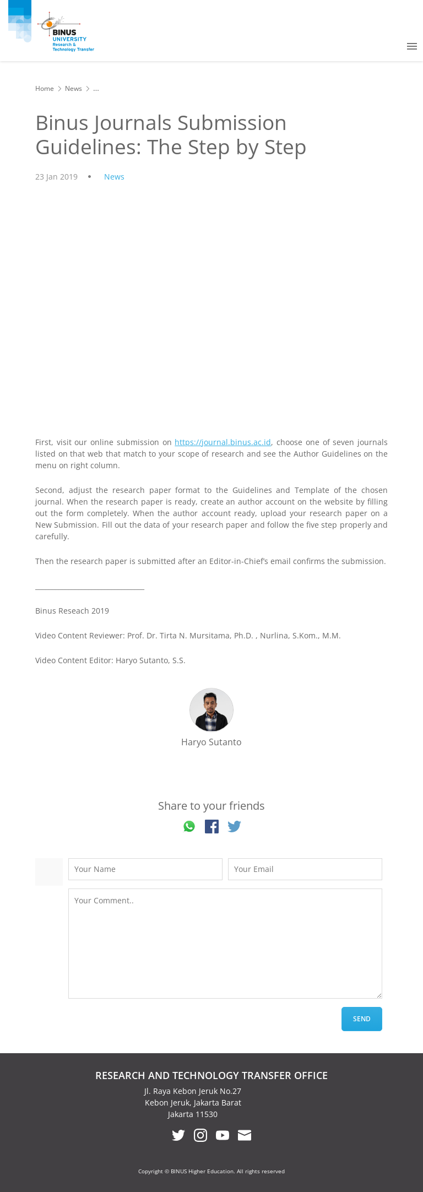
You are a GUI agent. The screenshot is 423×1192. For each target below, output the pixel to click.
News (73, 88)
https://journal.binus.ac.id (223, 442)
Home (44, 88)
